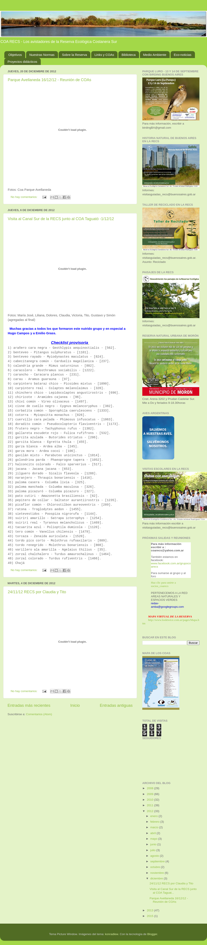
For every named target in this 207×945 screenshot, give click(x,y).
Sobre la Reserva (74, 55)
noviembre (157, 872)
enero (154, 816)
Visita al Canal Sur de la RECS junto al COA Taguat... (173, 890)
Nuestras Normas (42, 55)
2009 (150, 794)
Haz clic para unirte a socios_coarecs (163, 584)
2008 (150, 788)
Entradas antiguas (116, 705)
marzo (154, 827)
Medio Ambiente (154, 55)
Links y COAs (104, 55)
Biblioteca (129, 55)
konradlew (111, 934)
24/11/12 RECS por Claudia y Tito (37, 592)
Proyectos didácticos (22, 61)
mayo (154, 838)
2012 (150, 811)
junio (153, 844)
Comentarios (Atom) (39, 714)
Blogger (152, 934)
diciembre (157, 878)
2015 (150, 916)
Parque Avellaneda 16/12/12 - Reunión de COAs (49, 80)
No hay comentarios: (24, 197)
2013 (150, 910)
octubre (155, 867)
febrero (155, 821)
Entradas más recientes (29, 705)
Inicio (75, 705)
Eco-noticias (182, 55)
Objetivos (15, 55)
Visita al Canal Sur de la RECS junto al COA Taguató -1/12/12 (61, 219)
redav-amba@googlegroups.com (167, 605)
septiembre (158, 861)
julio (153, 850)
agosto (155, 855)
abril (153, 833)
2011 (150, 805)
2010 (150, 799)
